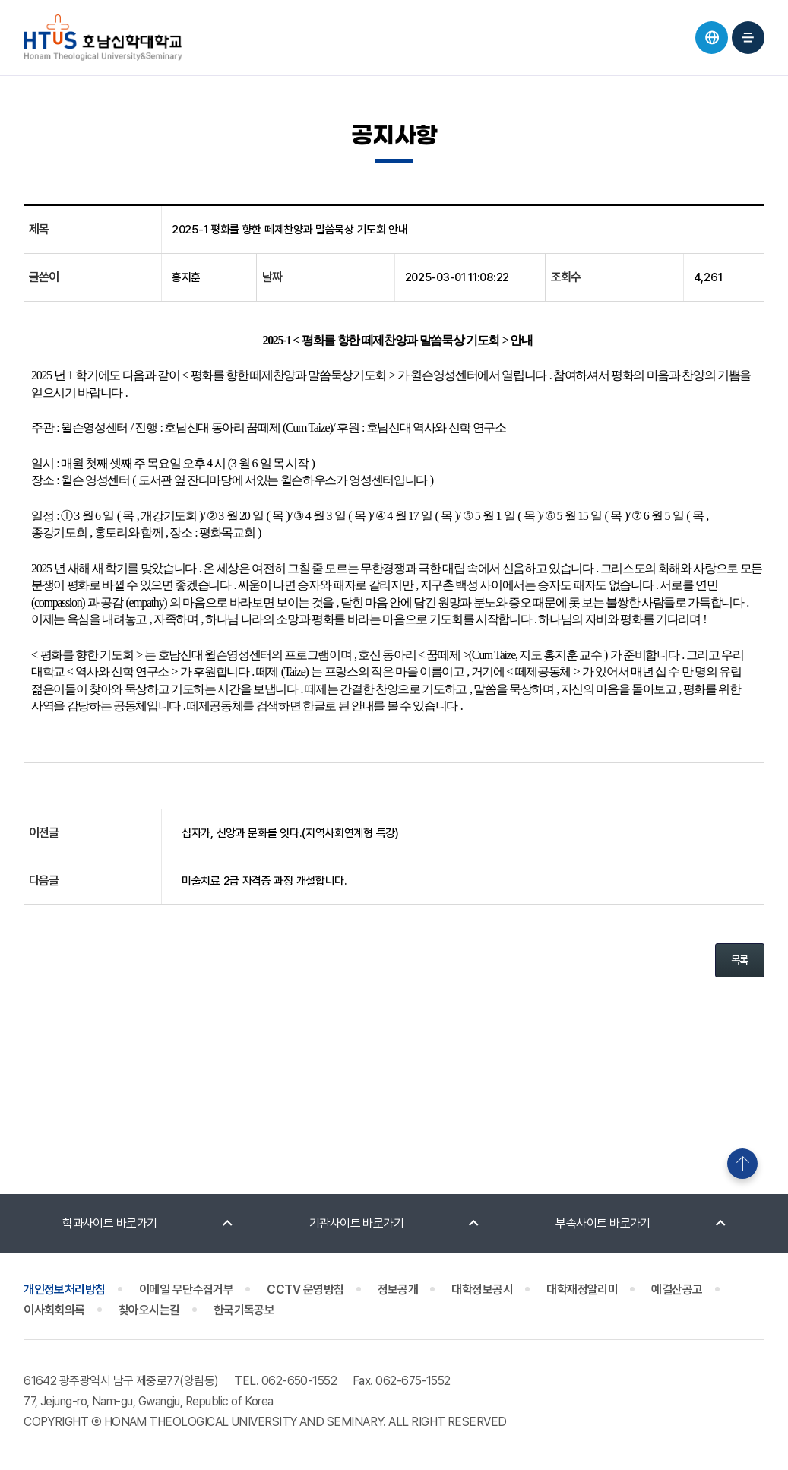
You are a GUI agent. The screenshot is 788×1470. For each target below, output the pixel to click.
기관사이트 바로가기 (356, 1223)
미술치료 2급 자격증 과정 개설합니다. (264, 881)
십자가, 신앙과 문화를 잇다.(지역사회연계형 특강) (290, 833)
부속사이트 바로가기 (602, 1223)
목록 (739, 960)
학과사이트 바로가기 (109, 1223)
